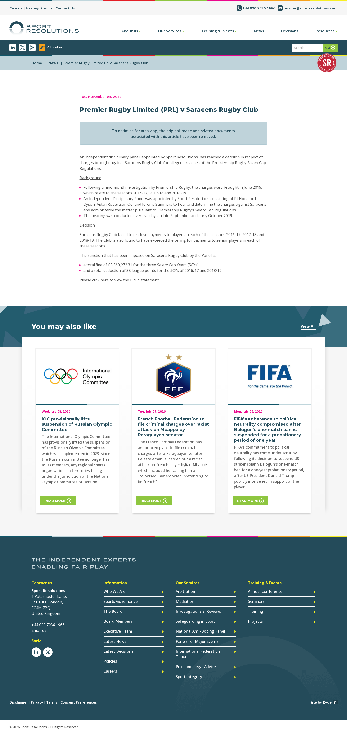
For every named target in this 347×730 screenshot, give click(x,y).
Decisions (289, 31)
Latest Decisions (118, 649)
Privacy (37, 699)
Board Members (118, 620)
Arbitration (185, 591)
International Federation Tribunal (198, 652)
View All (308, 326)
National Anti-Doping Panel (200, 629)
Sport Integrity (189, 673)
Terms (51, 699)
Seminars (256, 600)
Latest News (115, 639)
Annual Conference (265, 591)
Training (255, 610)
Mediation (185, 600)
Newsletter (32, 47)
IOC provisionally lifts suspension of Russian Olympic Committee (77, 424)
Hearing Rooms (39, 8)
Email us (39, 630)
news (53, 63)
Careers (16, 8)
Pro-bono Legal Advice (196, 664)
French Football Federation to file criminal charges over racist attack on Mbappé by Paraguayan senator (173, 427)
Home (37, 63)
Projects (255, 620)
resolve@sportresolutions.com (311, 8)
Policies (110, 658)
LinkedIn (12, 47)
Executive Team (118, 629)
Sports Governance (121, 600)
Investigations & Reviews (198, 610)
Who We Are (114, 591)
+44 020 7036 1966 (259, 8)
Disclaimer (18, 699)
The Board (113, 610)
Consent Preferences (78, 699)
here (104, 280)
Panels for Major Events (197, 639)
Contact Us (65, 8)
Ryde (327, 699)
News (259, 31)
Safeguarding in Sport (195, 620)
